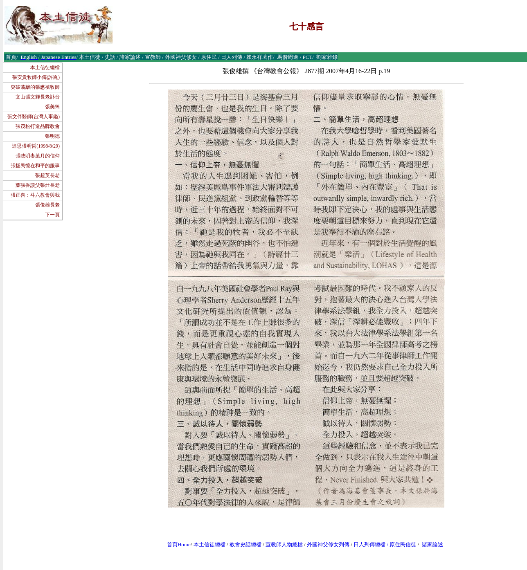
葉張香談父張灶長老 (38, 185)
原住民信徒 (403, 544)
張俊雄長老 (47, 205)
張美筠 (52, 107)
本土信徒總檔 (45, 67)
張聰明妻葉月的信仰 (38, 156)
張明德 (52, 136)
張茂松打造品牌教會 (38, 126)
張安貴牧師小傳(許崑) (36, 77)
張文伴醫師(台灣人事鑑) (33, 116)
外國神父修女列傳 (328, 544)
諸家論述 (432, 544)
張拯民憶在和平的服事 (35, 165)
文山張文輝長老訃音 (38, 97)
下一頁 (52, 215)
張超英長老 (47, 175)
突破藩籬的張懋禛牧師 (35, 87)
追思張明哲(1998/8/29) (36, 146)
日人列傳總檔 (369, 544)
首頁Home (179, 544)
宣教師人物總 (281, 544)
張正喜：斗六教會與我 (35, 195)
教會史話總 (243, 544)
